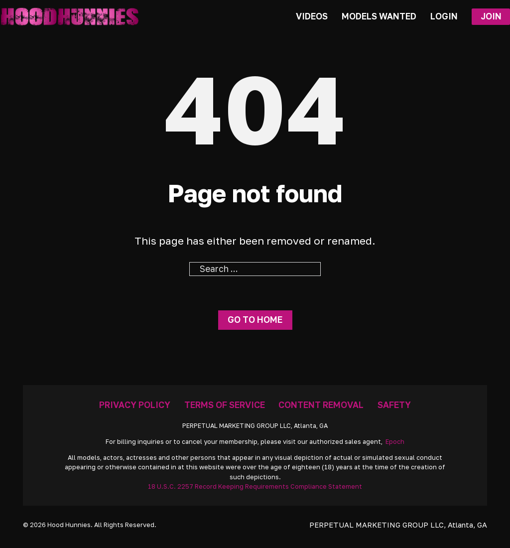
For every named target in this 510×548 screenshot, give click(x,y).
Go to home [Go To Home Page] (255, 319)
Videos (312, 16)
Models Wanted (379, 16)
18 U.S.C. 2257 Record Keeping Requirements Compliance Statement (255, 486)
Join (491, 16)
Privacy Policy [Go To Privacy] (134, 405)
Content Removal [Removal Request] (321, 405)
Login (444, 16)
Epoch (394, 441)
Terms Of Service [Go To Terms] (224, 405)
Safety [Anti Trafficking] (394, 405)
